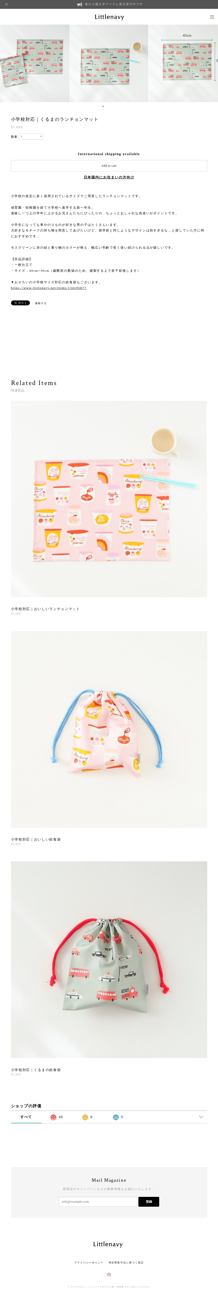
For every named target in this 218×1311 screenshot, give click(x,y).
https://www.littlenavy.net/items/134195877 (49, 288)
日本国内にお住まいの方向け (109, 177)
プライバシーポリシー (88, 1262)
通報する (41, 303)
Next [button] (210, 62)
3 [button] (109, 106)
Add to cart (109, 165)
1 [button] (103, 106)
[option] (109, 63)
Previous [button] (7, 62)
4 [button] (112, 106)
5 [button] (115, 106)
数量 (14, 136)
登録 (149, 1201)
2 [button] (106, 106)
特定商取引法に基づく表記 (126, 1262)
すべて (26, 1117)
